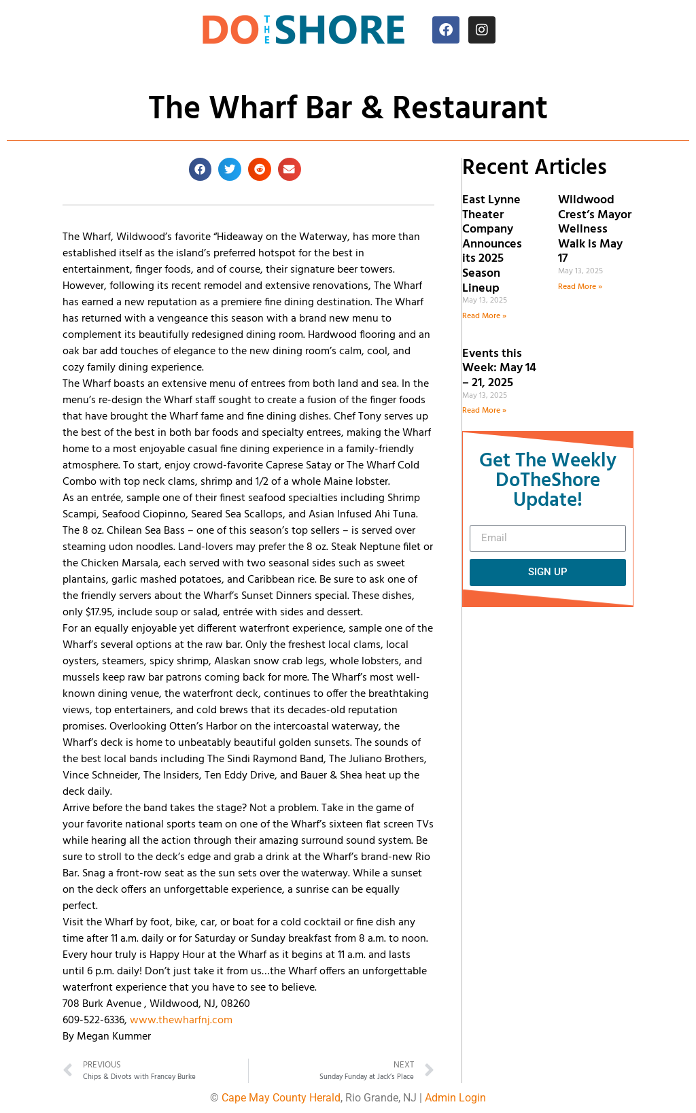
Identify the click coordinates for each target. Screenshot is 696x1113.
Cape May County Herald (281, 1097)
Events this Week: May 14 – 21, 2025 (499, 368)
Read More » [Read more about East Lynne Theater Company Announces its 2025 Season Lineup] (484, 316)
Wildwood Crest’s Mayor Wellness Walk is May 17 (594, 229)
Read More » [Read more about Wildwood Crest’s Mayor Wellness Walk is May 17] (580, 287)
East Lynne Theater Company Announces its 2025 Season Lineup (492, 244)
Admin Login (455, 1097)
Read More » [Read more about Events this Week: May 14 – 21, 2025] (484, 410)
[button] (200, 169)
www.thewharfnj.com (181, 1020)
